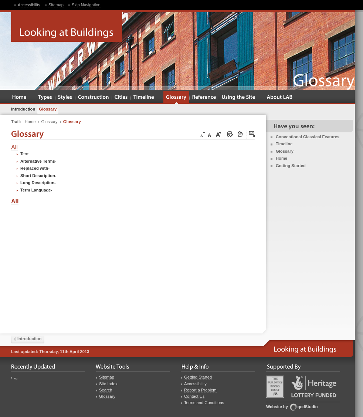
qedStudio (308, 406)
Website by (277, 406)
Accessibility (29, 5)
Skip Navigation (86, 5)
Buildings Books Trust (275, 387)
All (14, 147)
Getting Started (291, 165)
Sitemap (56, 5)
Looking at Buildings (66, 27)
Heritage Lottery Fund (313, 386)
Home (281, 158)
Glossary (285, 151)
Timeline (284, 144)
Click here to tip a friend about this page (252, 134)
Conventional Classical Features (307, 137)
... (15, 377)
